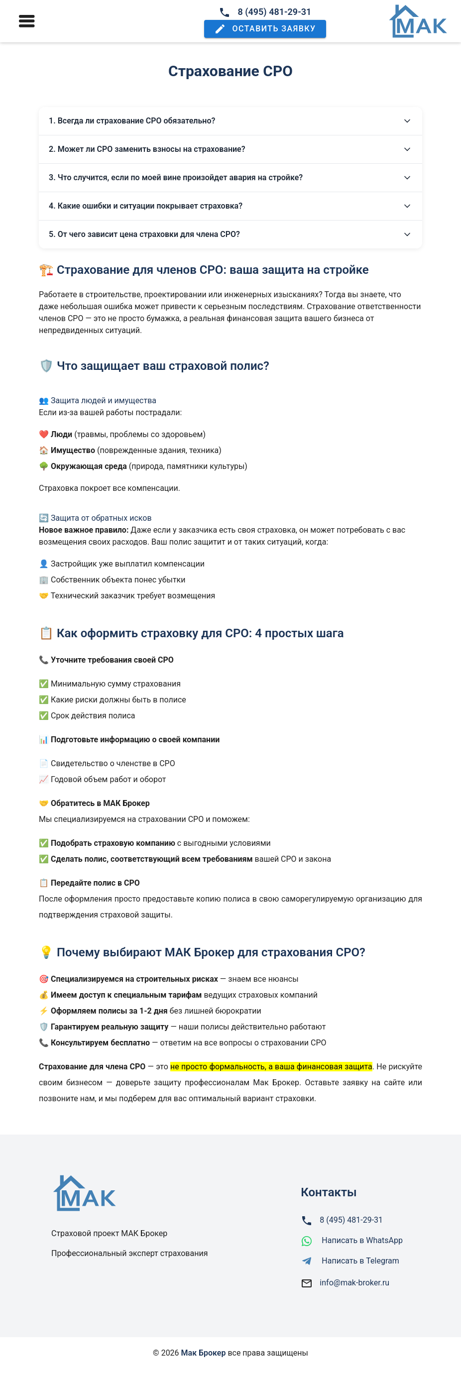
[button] (265, 29)
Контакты (328, 1192)
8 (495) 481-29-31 (265, 11)
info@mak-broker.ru (354, 1282)
